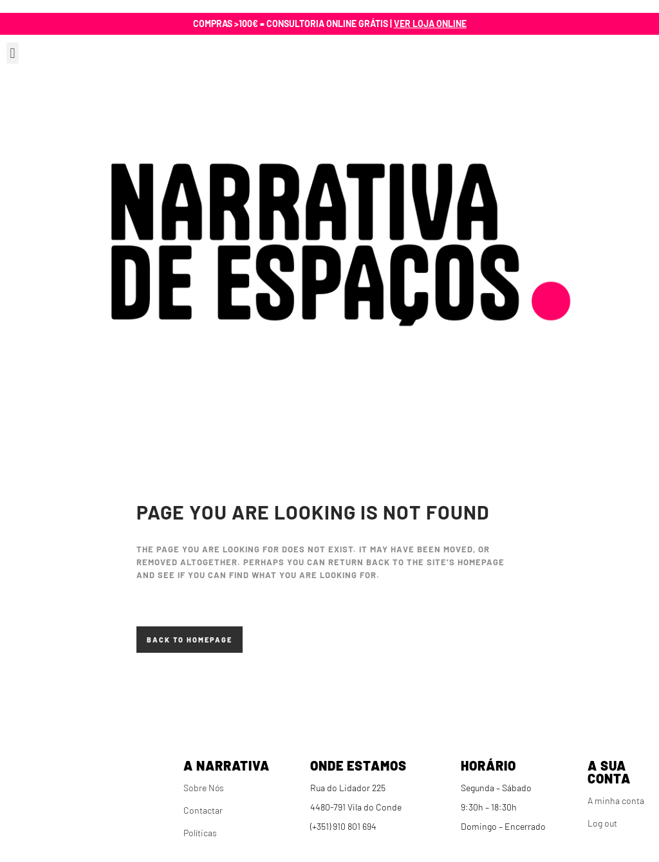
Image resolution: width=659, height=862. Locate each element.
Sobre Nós (203, 787)
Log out (602, 823)
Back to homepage (189, 639)
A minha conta (616, 800)
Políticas (200, 832)
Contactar (203, 810)
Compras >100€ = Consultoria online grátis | (330, 23)
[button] (12, 53)
